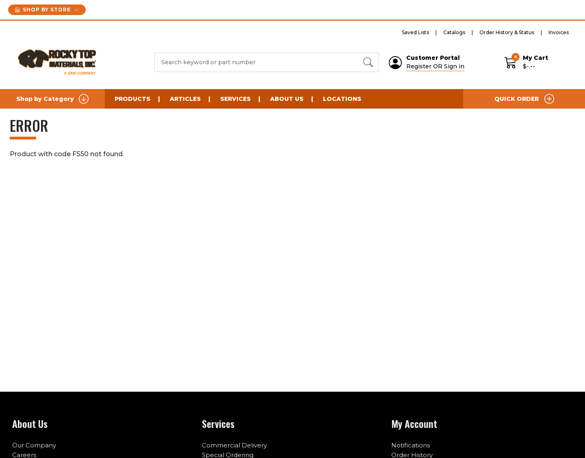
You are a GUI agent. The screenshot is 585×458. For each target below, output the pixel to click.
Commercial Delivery (234, 445)
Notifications (410, 445)
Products (132, 99)
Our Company (34, 445)
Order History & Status (506, 32)
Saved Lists (415, 32)
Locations (342, 99)
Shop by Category (52, 99)
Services (235, 99)
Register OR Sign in (435, 66)
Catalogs (454, 32)
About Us (286, 99)
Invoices (558, 32)
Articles (185, 99)
